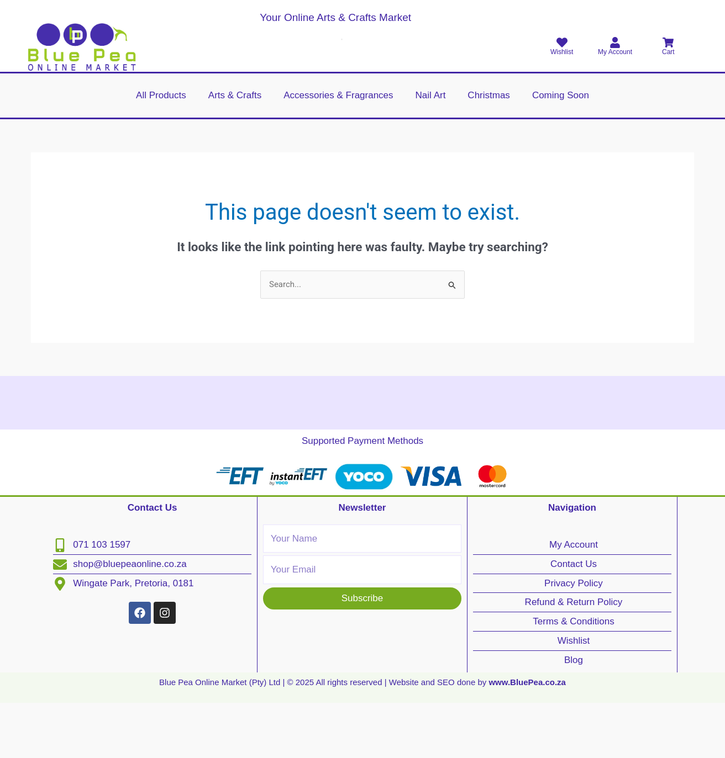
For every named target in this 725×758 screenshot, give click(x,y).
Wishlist (561, 52)
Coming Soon (560, 95)
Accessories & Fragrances (338, 95)
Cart (668, 52)
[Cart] (668, 42)
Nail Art (431, 95)
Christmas (488, 95)
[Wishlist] (562, 42)
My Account (615, 52)
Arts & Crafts (234, 95)
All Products (161, 95)
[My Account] (615, 42)
